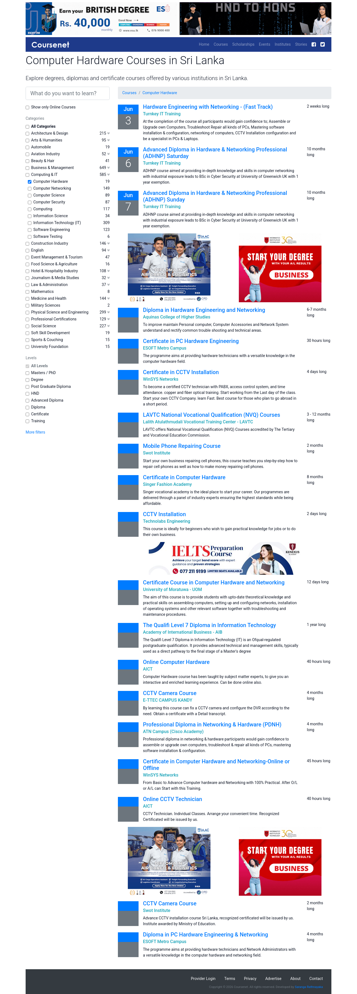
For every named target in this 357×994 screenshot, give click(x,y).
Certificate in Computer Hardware (184, 477)
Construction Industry (49, 243)
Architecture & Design (49, 133)
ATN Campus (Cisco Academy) (173, 731)
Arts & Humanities (46, 140)
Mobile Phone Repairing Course (182, 446)
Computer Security (49, 202)
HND (35, 393)
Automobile (41, 147)
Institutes (283, 44)
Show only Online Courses (53, 107)
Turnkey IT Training (162, 113)
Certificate (40, 414)
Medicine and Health (48, 298)
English (37, 250)
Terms (229, 978)
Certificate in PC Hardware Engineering (191, 341)
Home (204, 44)
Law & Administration (49, 284)
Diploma (38, 407)
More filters (35, 432)
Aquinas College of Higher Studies (176, 317)
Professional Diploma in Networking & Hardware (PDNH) (212, 724)
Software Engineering (51, 229)
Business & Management (52, 167)
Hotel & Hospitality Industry (54, 271)
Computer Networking (52, 188)
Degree (37, 379)
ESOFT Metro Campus (164, 348)
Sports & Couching (47, 339)
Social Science (43, 326)
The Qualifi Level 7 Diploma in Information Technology (209, 625)
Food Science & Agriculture (54, 264)
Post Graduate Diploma (51, 386)
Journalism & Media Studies (55, 278)
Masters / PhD (43, 373)
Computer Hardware (50, 181)
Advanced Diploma (47, 400)
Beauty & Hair (42, 161)
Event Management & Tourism (57, 257)
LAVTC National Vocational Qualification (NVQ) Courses (211, 415)
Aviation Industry (45, 154)
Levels (31, 358)
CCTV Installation (164, 514)
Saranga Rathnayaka (309, 987)
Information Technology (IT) (57, 222)
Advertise (273, 978)
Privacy (250, 978)
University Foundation (49, 346)
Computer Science (49, 195)
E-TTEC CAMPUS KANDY (167, 700)
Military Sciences (45, 305)
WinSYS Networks (160, 379)
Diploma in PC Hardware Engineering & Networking (205, 934)
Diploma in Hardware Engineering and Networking (204, 310)
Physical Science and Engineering (59, 312)
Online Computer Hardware (176, 662)
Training (38, 421)
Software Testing (47, 236)
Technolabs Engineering (166, 521)
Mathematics (42, 291)
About (295, 978)
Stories (301, 44)
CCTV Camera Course (169, 693)
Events (264, 44)
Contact (316, 978)
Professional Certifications (54, 319)
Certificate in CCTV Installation (181, 372)
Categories (35, 118)
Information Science (50, 216)
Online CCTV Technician (172, 799)
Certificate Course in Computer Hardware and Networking (214, 582)
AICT (148, 669)
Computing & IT (44, 174)
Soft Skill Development (50, 333)
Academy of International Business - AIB (182, 632)
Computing (42, 209)
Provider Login (203, 978)
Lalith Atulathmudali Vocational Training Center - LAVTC (198, 421)
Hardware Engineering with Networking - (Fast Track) (208, 107)
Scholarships (243, 44)
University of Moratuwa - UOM (172, 589)
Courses (221, 44)
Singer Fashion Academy (167, 484)
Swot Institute (156, 453)
